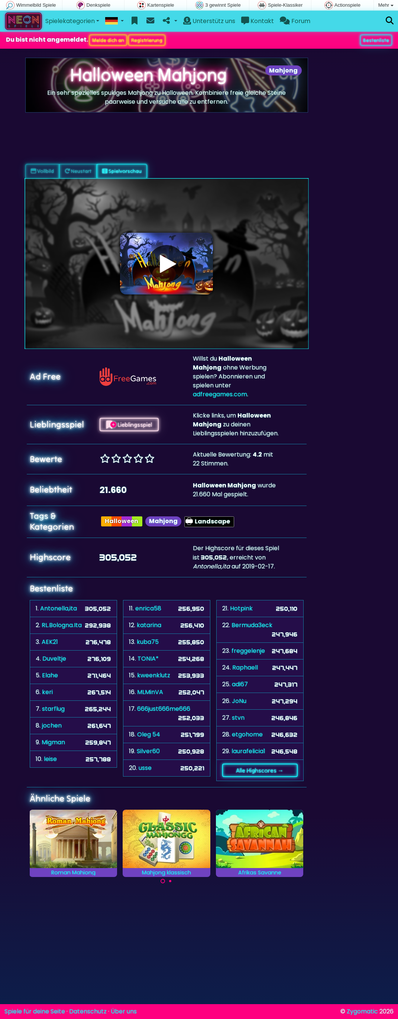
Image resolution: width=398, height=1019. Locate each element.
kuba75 (148, 642)
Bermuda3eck (252, 625)
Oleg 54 (148, 734)
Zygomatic (362, 1011)
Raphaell (245, 667)
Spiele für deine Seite (34, 1011)
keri (47, 692)
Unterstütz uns (209, 21)
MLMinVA (150, 692)
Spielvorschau (122, 171)
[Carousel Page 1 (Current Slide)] (163, 881)
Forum (295, 21)
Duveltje (54, 658)
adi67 (240, 684)
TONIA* (148, 658)
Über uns (124, 1011)
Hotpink (241, 608)
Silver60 (148, 751)
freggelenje (248, 650)
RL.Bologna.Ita (62, 625)
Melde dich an (108, 40)
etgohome (247, 734)
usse (145, 768)
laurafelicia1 (248, 751)
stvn (238, 717)
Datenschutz (88, 1011)
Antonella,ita (58, 608)
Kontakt (257, 21)
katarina (149, 625)
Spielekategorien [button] (70, 21)
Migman (53, 742)
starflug (53, 708)
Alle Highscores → (260, 770)
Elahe (50, 675)
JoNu (239, 701)
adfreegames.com (220, 394)
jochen (52, 725)
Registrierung (146, 40)
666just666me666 (163, 708)
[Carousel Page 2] (170, 881)
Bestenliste (376, 40)
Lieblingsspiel (129, 424)
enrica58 (148, 608)
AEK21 (50, 642)
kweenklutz (153, 675)
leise (50, 759)
